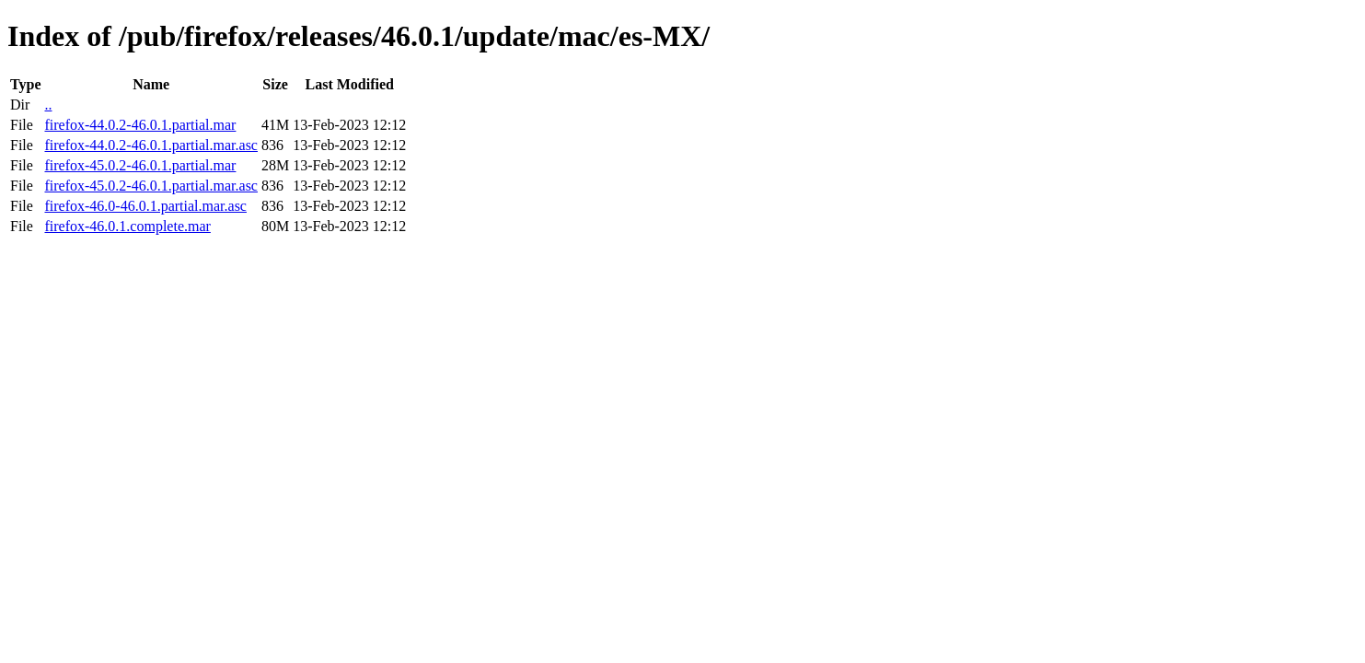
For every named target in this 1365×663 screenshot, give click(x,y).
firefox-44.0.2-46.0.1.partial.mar (140, 125)
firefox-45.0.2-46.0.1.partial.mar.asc (150, 185)
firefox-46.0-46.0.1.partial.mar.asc (145, 206)
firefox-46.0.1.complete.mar (127, 226)
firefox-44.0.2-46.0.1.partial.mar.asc (150, 145)
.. (48, 104)
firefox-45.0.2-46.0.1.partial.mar (140, 165)
